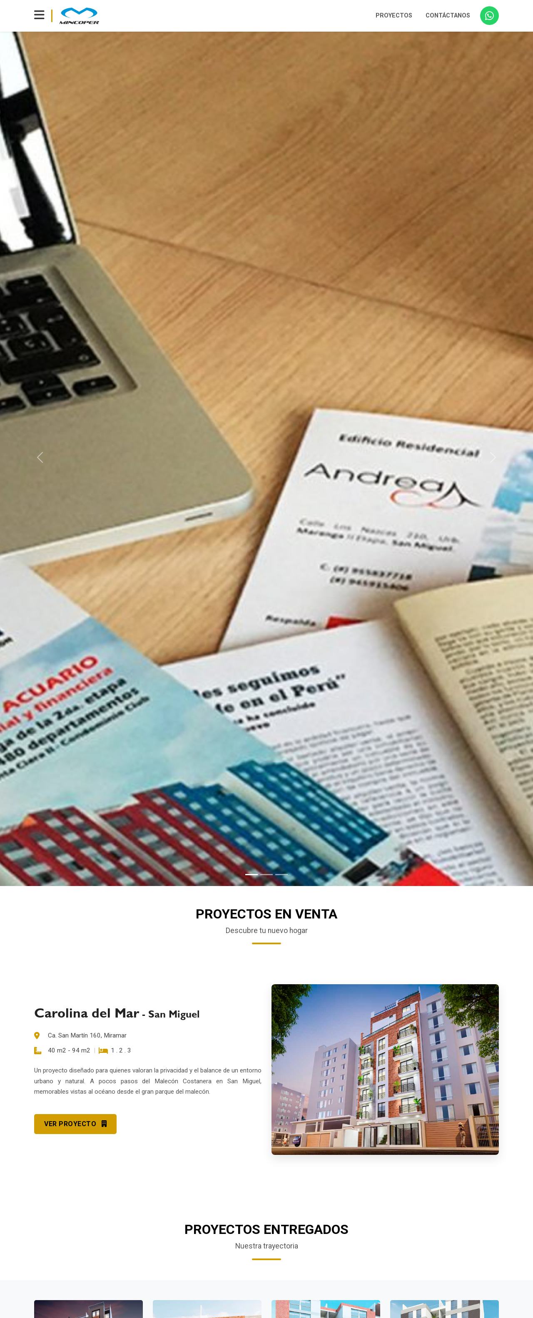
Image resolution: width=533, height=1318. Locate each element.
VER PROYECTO (75, 1124)
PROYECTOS (394, 15)
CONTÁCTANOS (448, 15)
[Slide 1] (251, 874)
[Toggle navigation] (39, 15)
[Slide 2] (266, 874)
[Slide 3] (281, 874)
